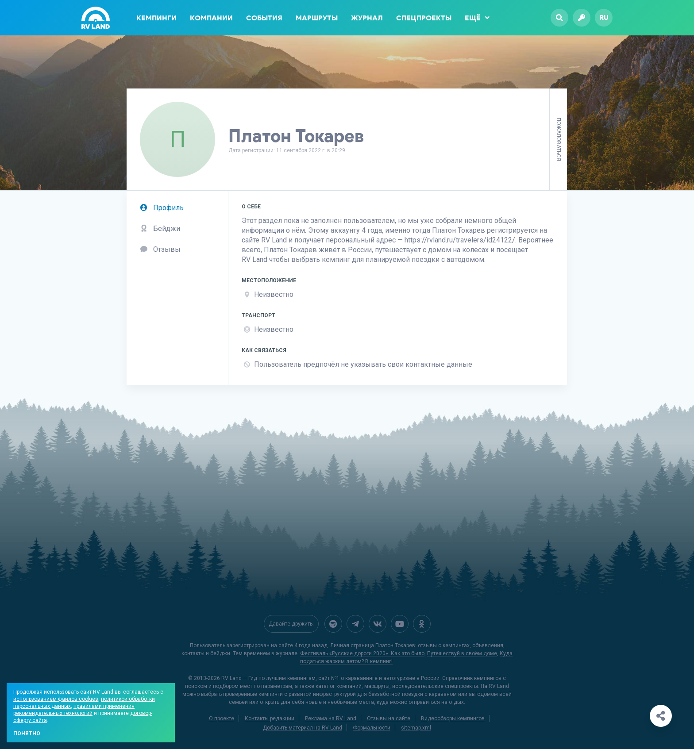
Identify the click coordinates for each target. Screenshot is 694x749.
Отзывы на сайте (388, 718)
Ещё (477, 17)
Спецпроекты (423, 18)
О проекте (221, 718)
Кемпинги (156, 18)
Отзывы (160, 249)
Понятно (26, 733)
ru (604, 17)
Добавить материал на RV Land (302, 728)
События (264, 18)
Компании (211, 18)
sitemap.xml (416, 728)
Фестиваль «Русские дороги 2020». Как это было (362, 653)
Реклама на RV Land (330, 718)
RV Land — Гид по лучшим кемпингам (268, 678)
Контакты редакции (269, 718)
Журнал (367, 18)
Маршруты (317, 18)
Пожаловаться (558, 139)
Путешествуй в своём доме (462, 653)
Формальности (371, 728)
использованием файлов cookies (55, 699)
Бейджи (160, 228)
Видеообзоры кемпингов (453, 718)
